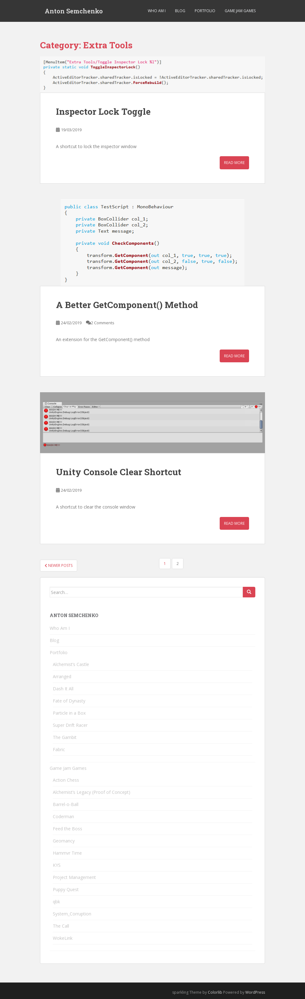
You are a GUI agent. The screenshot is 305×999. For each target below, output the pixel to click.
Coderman (63, 816)
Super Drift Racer (70, 725)
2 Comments (102, 323)
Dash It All (63, 689)
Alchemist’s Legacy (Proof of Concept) (91, 792)
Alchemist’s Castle (71, 664)
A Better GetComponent (127, 305)
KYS (57, 865)
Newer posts (58, 565)
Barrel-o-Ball (65, 804)
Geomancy (64, 841)
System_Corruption (72, 914)
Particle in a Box (69, 713)
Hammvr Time (67, 853)
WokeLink (62, 938)
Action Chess (66, 780)
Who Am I (157, 10)
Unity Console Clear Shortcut (118, 472)
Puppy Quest (66, 889)
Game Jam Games (240, 10)
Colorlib (215, 992)
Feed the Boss (67, 829)
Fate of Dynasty (69, 701)
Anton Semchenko (74, 11)
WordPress (255, 992)
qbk (56, 902)
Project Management (74, 877)
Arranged (62, 676)
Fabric (59, 749)
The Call (61, 926)
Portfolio (205, 10)
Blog (180, 10)
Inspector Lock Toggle (103, 111)
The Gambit (65, 737)
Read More (234, 162)
